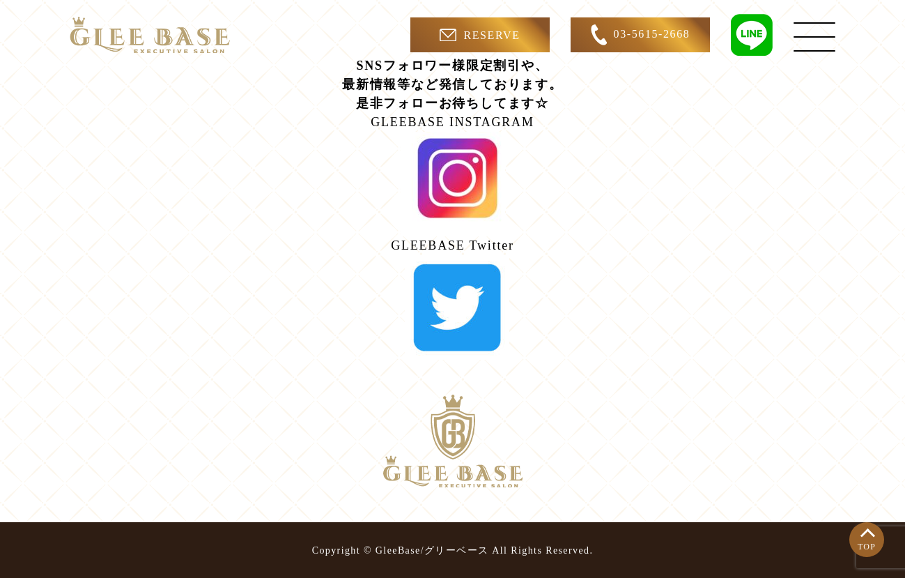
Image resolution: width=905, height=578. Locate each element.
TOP (867, 547)
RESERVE (480, 35)
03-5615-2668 (640, 34)
